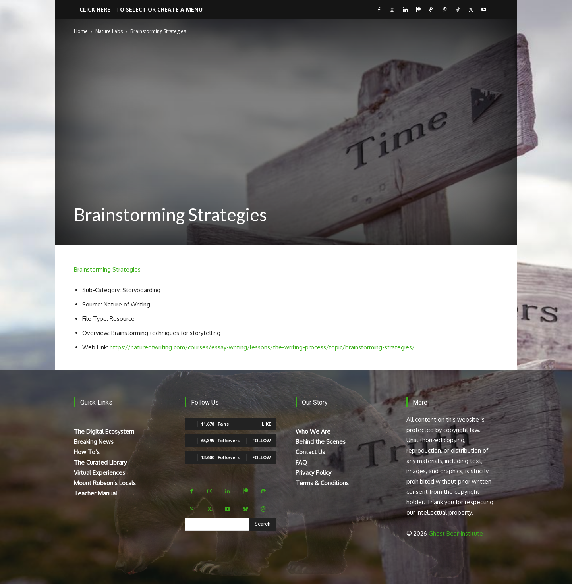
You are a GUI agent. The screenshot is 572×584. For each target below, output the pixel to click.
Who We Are (313, 431)
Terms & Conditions (322, 483)
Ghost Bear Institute (456, 533)
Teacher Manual (95, 493)
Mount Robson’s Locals (105, 483)
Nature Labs (109, 31)
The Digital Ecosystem (104, 431)
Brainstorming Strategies (107, 269)
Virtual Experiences (99, 472)
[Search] (262, 524)
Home (81, 31)
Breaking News (94, 441)
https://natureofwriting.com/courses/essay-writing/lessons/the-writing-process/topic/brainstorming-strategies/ (262, 347)
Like (266, 424)
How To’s (87, 452)
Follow (261, 440)
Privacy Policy (313, 472)
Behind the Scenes (321, 441)
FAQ (301, 462)
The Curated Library (100, 462)
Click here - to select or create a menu (141, 9)
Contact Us (310, 452)
